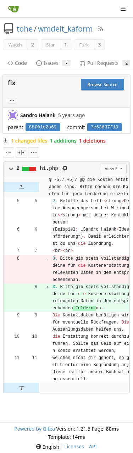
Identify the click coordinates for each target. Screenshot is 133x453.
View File (113, 169)
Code (17, 63)
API (93, 446)
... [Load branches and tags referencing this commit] (12, 100)
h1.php (49, 168)
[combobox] (8, 152)
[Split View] (21, 152)
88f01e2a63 (43, 127)
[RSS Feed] (101, 29)
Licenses (74, 446)
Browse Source (102, 85)
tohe (25, 28)
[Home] (13, 8)
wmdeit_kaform (65, 28)
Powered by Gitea (34, 428)
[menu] (33, 152)
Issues (53, 63)
